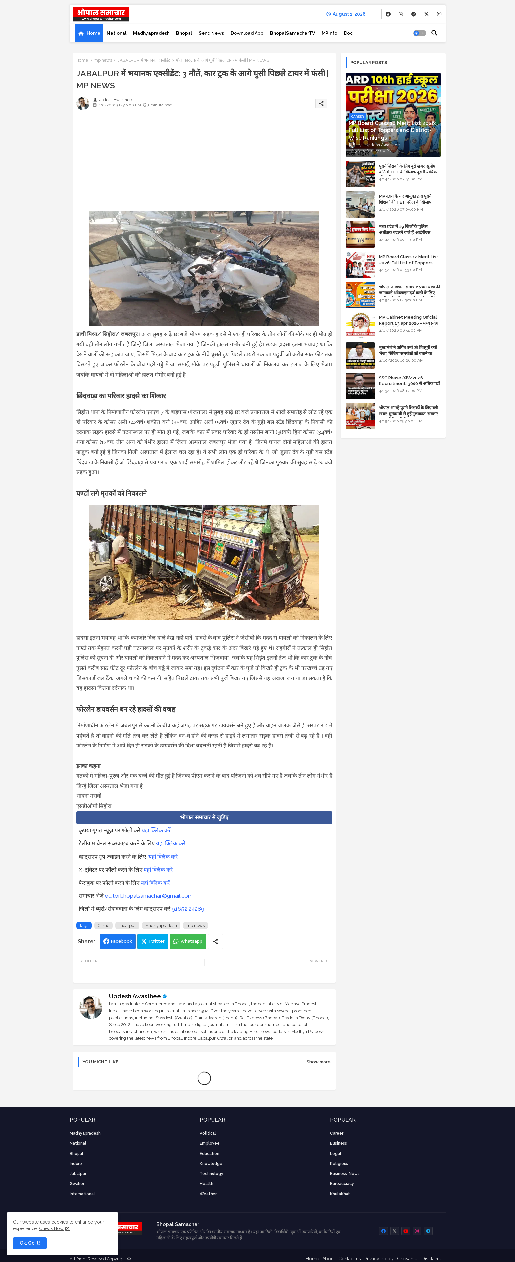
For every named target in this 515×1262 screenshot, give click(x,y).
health (206, 1184)
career (336, 1133)
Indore (76, 1163)
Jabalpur (127, 925)
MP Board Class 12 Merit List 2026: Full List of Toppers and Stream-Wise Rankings (408, 262)
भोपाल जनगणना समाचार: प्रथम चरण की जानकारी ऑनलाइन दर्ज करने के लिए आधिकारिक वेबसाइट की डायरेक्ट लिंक (409, 293)
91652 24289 (188, 909)
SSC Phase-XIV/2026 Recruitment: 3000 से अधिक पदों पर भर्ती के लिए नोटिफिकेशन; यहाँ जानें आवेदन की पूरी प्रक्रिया (409, 386)
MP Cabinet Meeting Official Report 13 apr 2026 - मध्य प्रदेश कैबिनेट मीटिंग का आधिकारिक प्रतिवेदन (408, 323)
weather (208, 1194)
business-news (345, 1173)
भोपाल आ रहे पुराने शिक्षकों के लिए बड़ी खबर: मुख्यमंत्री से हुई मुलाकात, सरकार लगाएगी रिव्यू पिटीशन (408, 413)
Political (208, 1133)
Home (93, 33)
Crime (103, 925)
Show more (319, 1061)
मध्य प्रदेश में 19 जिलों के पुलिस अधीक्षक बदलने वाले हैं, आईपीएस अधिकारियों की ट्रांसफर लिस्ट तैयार (405, 232)
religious (339, 1163)
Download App (247, 33)
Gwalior (77, 1184)
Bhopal (184, 33)
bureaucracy (342, 1184)
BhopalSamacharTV (292, 33)
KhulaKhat (340, 1194)
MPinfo (329, 33)
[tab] (89, 33)
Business (338, 1143)
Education (209, 1153)
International (82, 1194)
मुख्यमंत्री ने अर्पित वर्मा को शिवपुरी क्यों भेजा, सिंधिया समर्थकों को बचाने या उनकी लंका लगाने (408, 353)
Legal (335, 1153)
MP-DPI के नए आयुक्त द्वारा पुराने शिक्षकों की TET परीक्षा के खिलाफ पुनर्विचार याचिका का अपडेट (405, 202)
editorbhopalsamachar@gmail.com (149, 895)
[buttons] (388, 14)
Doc (348, 33)
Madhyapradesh (151, 33)
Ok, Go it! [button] (30, 1243)
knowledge (211, 1163)
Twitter (156, 941)
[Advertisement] (204, 165)
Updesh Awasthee (135, 996)
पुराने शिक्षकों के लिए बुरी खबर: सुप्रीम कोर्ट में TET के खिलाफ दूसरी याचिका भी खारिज (408, 172)
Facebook (121, 941)
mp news (103, 60)
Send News (211, 33)
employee (210, 1143)
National (116, 33)
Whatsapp (191, 941)
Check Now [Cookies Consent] (51, 1228)
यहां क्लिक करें (156, 830)
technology (211, 1173)
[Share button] (215, 941)
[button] (419, 33)
